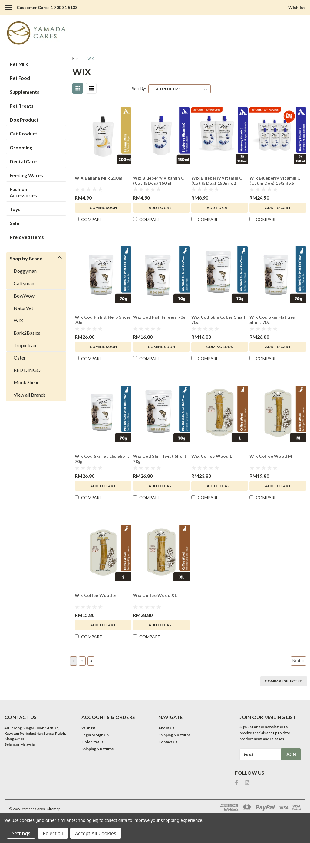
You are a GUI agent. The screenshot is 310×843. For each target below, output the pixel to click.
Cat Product (23, 133)
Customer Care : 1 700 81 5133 (47, 7)
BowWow (24, 295)
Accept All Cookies (95, 833)
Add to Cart (161, 207)
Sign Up (102, 735)
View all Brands (30, 395)
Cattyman (24, 283)
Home (76, 59)
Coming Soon (103, 207)
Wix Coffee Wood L (211, 456)
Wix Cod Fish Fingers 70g (159, 317)
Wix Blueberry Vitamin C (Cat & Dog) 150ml (158, 180)
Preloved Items (27, 237)
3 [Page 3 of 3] (91, 661)
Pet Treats (22, 106)
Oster (20, 357)
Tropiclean (25, 345)
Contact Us (167, 742)
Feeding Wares (26, 175)
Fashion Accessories (23, 192)
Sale (14, 223)
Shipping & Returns (97, 749)
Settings (21, 833)
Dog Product (24, 119)
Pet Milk (19, 64)
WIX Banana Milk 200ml (99, 178)
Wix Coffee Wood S (95, 595)
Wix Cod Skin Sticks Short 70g (102, 459)
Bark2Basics (27, 333)
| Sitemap (52, 808)
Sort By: (139, 88)
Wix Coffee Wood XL (155, 595)
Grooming (21, 147)
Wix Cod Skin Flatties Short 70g (272, 319)
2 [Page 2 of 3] (82, 661)
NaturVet (23, 308)
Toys (15, 209)
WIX (18, 320)
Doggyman (25, 271)
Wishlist (296, 7)
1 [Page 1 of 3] (73, 661)
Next (298, 661)
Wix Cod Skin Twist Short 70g (159, 459)
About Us (166, 728)
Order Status (92, 742)
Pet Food (20, 78)
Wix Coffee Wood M (270, 456)
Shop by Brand (26, 258)
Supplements (24, 92)
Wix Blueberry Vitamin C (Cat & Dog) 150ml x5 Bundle (275, 180)
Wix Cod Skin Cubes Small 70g (218, 319)
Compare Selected (283, 681)
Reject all (53, 833)
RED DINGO (27, 370)
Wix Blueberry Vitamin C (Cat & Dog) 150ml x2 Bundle (216, 180)
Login (86, 735)
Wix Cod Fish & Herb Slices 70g (103, 319)
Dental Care (23, 161)
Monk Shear (26, 382)
